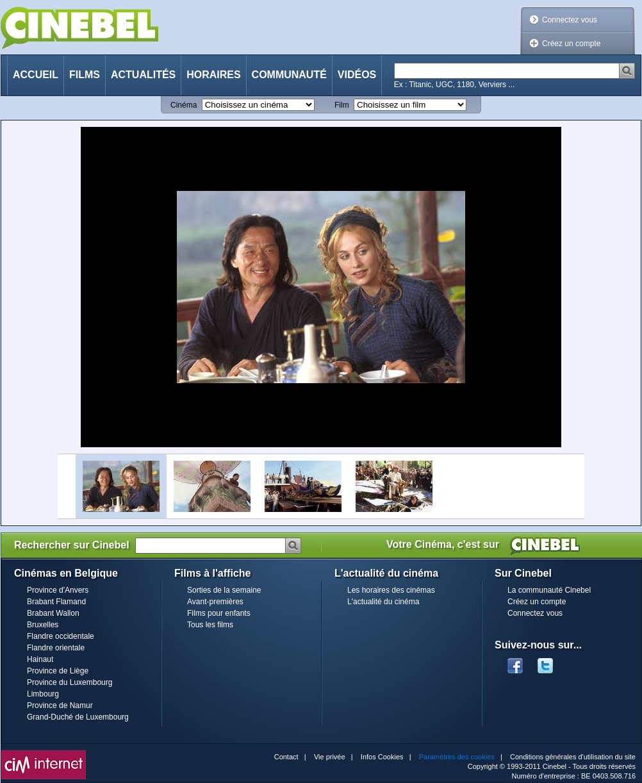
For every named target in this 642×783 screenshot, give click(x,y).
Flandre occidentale (60, 636)
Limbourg (43, 693)
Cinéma (183, 105)
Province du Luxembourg (69, 682)
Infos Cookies (382, 757)
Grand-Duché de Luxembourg (78, 717)
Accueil (35, 74)
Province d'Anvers (57, 590)
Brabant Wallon (53, 613)
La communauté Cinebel (549, 590)
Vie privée (329, 757)
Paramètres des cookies (457, 757)
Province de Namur (60, 705)
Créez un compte (571, 43)
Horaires (213, 74)
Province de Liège (57, 670)
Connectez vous (569, 19)
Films (84, 74)
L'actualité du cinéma (383, 601)
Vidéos (357, 74)
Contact (286, 757)
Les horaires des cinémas (391, 590)
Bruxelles (42, 624)
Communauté (289, 74)
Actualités (143, 74)
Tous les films (210, 624)
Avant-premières (215, 601)
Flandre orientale (56, 647)
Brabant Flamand (56, 601)
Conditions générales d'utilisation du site (573, 757)
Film (341, 105)
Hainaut (40, 659)
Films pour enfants (219, 613)
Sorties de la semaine (224, 590)
